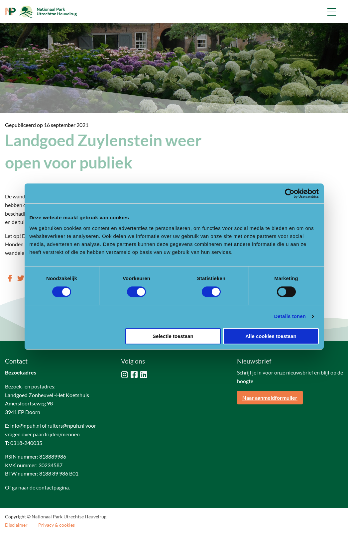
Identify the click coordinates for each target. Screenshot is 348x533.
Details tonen (290, 316)
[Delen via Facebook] (10, 278)
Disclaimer (16, 525)
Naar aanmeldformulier (269, 397)
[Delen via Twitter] (20, 278)
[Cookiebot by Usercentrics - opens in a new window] (290, 193)
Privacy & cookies (56, 525)
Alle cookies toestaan (270, 336)
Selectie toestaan (173, 336)
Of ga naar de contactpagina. (37, 487)
